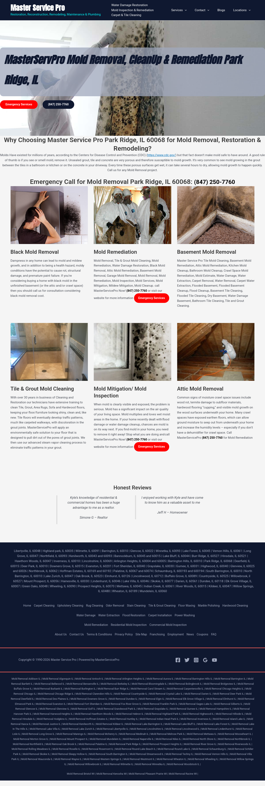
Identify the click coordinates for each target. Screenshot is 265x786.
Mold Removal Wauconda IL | (210, 759)
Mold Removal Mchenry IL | (218, 734)
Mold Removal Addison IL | (27, 679)
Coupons (205, 635)
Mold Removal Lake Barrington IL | (232, 724)
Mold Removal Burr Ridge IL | (139, 689)
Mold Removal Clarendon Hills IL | (128, 694)
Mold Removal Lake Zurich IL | (179, 729)
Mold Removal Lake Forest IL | (67, 729)
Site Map (142, 635)
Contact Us (74, 635)
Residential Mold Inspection (128, 625)
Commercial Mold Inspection (169, 625)
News (192, 635)
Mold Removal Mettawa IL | (80, 739)
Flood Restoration (134, 616)
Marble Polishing (211, 606)
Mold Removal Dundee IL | (169, 699)
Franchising (158, 635)
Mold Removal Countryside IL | (167, 694)
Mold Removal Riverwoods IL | (140, 749)
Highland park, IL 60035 (59, 551)
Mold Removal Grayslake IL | (216, 709)
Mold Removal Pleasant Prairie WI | (149, 779)
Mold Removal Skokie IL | (199, 754)
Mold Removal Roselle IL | (217, 749)
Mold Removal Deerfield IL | (61, 699)
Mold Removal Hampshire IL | (42, 714)
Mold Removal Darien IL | (237, 694)
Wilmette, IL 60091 (90, 551)
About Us (58, 635)
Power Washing (186, 616)
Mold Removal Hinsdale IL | (92, 719)
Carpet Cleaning (40, 606)
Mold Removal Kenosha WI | (111, 779)
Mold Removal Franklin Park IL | (216, 704)
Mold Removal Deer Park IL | (27, 699)
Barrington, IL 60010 (118, 551)
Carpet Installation (161, 616)
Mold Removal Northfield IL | (160, 744)
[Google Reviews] (205, 660)
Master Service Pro (38, 7)
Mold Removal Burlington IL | (105, 689)
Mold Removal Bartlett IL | (30, 684)
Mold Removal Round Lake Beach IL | (51, 754)
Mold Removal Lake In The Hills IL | (106, 729)
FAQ (216, 635)
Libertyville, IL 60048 (27, 551)
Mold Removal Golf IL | (143, 709)
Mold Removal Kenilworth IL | (164, 724)
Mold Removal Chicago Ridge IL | (88, 694)
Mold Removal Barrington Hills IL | (203, 679)
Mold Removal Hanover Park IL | (79, 714)
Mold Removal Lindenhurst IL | (87, 734)
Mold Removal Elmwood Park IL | (65, 704)
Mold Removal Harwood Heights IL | (119, 714)
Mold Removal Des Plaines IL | (95, 699)
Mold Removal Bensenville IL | (97, 684)
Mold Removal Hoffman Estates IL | (164, 719)
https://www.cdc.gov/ (164, 155)
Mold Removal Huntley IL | (200, 719)
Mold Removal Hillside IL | (60, 719)
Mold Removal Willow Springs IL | (178, 764)
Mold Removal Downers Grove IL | (134, 699)
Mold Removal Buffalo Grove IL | (36, 689)
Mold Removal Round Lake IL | (91, 754)
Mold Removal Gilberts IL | (48, 709)
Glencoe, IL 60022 (147, 551)
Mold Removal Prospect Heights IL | (65, 749)
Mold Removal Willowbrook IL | (217, 764)
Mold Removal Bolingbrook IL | (205, 684)
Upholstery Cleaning (67, 606)
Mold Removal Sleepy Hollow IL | (234, 754)
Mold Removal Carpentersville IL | (214, 689)
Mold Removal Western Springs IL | (36, 764)
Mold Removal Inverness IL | (33, 724)
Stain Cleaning (136, 606)
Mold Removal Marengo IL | (186, 734)
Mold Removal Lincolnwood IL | (50, 734)
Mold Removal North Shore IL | (89, 744)
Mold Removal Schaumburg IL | (128, 754)
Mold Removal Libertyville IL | (215, 729)
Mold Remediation (94, 625)
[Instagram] (196, 660)
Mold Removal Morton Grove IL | (152, 739)
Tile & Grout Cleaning (163, 606)
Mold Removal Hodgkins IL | (125, 719)
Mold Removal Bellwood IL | (62, 684)
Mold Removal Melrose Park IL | (44, 739)
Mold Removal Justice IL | (131, 724)
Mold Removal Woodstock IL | (156, 769)
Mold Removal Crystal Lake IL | (204, 694)
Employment (177, 635)
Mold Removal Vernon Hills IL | (140, 759)
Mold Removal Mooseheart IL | (115, 739)
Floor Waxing (189, 606)
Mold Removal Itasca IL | (100, 724)
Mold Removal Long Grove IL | (151, 734)
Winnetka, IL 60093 (174, 551)
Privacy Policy (123, 635)
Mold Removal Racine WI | (185, 779)
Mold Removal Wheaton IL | (109, 764)
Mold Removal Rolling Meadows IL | (180, 749)
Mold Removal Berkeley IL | (131, 684)
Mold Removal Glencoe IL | (80, 709)
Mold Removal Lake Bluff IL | (32, 729)
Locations (243, 10)
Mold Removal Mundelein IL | (230, 739)
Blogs (224, 10)
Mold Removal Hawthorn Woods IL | (162, 714)
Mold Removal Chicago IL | (53, 694)
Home (23, 606)
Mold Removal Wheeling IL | (142, 764)
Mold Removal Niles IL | (56, 744)
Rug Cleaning (93, 606)
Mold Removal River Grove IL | (104, 749)
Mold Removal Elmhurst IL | (29, 704)
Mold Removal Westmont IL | (75, 764)
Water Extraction (108, 616)
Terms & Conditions (98, 635)
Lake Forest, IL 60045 (203, 551)
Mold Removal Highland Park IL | (234, 714)
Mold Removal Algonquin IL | (60, 679)
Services (186, 10)
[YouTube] (214, 660)
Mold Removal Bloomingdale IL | (167, 684)
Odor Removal (114, 606)
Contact (207, 10)
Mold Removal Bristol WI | (79, 779)
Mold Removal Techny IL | (107, 759)
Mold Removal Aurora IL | (167, 679)
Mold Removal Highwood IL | (27, 719)
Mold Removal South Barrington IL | (32, 759)
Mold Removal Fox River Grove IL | (177, 704)
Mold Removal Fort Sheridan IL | (138, 704)
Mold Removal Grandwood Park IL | (178, 709)
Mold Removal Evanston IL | (102, 704)
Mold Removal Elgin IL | (199, 699)
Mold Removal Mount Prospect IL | (192, 739)
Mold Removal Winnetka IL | (122, 769)
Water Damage (84, 616)
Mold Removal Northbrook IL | (125, 744)
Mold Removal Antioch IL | (93, 679)
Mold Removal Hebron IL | (199, 714)
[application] (192, 10)
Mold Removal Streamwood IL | (72, 759)
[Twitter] (187, 660)
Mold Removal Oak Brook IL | (195, 744)
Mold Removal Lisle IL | (119, 734)
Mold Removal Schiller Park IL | (165, 754)
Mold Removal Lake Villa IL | (144, 729)
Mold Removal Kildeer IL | (197, 724)
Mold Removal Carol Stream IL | (175, 689)
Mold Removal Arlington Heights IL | (131, 679)
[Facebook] (177, 660)
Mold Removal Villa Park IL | (175, 759)
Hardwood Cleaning (239, 606)
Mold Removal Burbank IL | (71, 689)
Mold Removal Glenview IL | (113, 709)
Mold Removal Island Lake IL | (67, 724)
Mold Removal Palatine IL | (227, 744)
